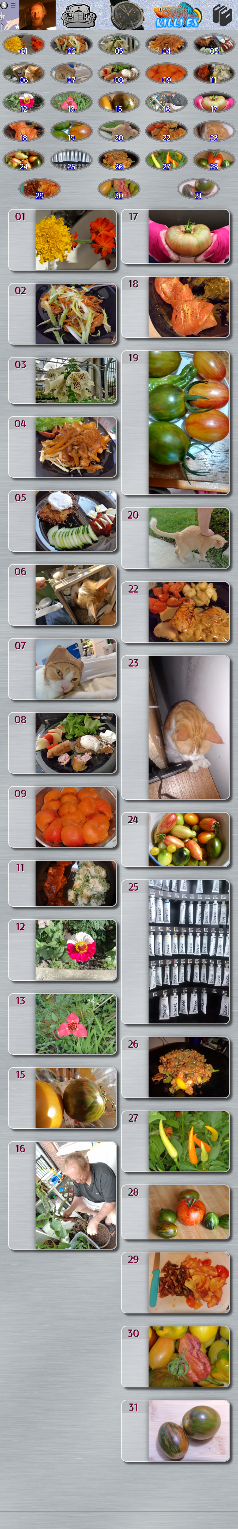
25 (134, 886)
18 (134, 283)
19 (134, 357)
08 (20, 719)
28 (133, 1191)
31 (133, 1407)
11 (20, 867)
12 (20, 926)
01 (20, 216)
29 (133, 1259)
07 (20, 645)
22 (133, 588)
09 (20, 793)
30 (133, 1333)
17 (133, 216)
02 (20, 290)
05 (20, 497)
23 (134, 662)
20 (133, 514)
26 (133, 1043)
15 (20, 1074)
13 (20, 1000)
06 (20, 571)
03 (20, 364)
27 (133, 1117)
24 (133, 819)
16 (20, 1148)
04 (20, 423)
